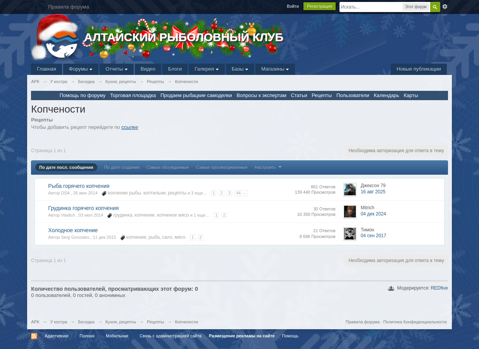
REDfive (439, 288)
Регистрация (319, 6)
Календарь (386, 95)
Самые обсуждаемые (167, 167)
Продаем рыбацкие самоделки (196, 95)
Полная (86, 335)
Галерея (207, 69)
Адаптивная (56, 335)
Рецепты (322, 95)
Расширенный (445, 6)
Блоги (175, 69)
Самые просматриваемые (222, 167)
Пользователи (352, 95)
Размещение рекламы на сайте (242, 335)
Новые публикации (418, 69)
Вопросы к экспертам (261, 95)
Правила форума (363, 321)
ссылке (129, 127)
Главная (46, 69)
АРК (35, 321)
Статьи (299, 95)
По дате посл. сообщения (66, 167)
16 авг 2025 (373, 191)
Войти (293, 6)
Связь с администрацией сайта (171, 335)
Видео (148, 69)
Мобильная (117, 335)
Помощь (290, 335)
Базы (240, 69)
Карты (411, 95)
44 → (241, 193)
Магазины (275, 69)
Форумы (81, 69)
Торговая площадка (133, 95)
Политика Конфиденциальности (415, 321)
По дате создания (122, 167)
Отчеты (116, 69)
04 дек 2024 (373, 214)
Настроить (269, 167)
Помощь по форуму (83, 95)
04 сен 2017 (373, 235)
